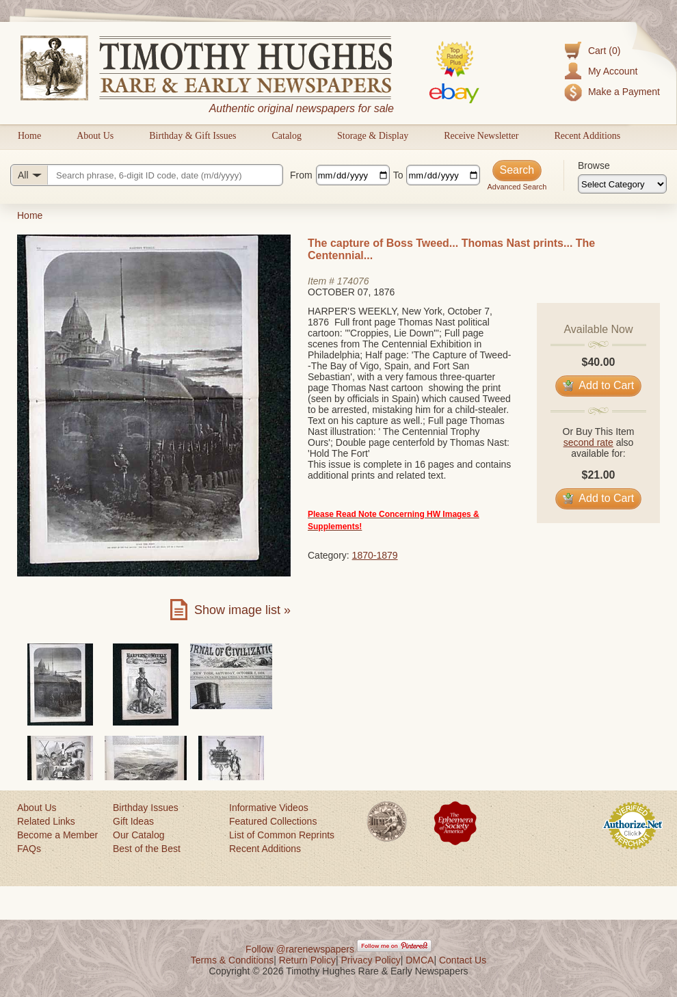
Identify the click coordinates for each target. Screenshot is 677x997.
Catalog (286, 136)
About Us (95, 136)
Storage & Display (372, 136)
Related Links (46, 821)
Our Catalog (138, 834)
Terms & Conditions (232, 960)
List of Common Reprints (281, 834)
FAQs (29, 848)
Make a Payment (624, 91)
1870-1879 (375, 555)
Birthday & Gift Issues (192, 136)
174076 (353, 281)
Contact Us (462, 960)
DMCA (420, 960)
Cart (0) (604, 50)
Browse (594, 165)
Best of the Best (147, 848)
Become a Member (57, 834)
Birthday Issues (145, 807)
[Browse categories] (622, 184)
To (398, 175)
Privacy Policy (371, 960)
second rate (588, 442)
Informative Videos (268, 807)
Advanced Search (516, 187)
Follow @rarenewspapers (299, 949)
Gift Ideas (133, 821)
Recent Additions (587, 136)
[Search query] (146, 175)
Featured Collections (273, 821)
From (301, 175)
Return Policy (307, 960)
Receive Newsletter (481, 136)
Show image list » (242, 610)
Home (29, 136)
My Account (612, 71)
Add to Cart (599, 385)
